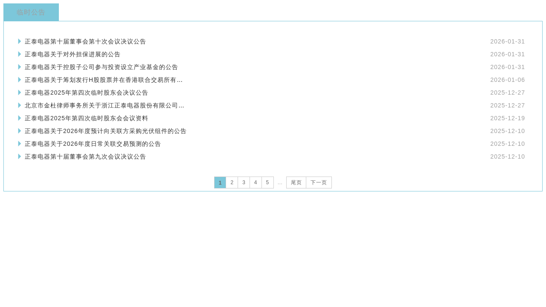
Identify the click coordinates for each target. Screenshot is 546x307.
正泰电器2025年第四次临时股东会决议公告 (86, 92)
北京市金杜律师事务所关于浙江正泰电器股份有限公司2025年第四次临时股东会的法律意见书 (157, 105)
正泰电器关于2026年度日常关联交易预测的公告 (93, 143)
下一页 (319, 182)
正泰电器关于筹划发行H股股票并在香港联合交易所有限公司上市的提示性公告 (136, 79)
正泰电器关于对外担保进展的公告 (73, 54)
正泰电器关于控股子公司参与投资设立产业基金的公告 (101, 67)
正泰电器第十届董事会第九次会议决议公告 (85, 156)
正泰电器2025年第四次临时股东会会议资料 (86, 118)
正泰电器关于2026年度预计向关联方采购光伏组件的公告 (106, 130)
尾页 (296, 182)
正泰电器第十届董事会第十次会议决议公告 (85, 41)
